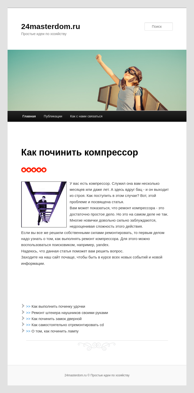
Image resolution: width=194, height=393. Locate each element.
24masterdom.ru (50, 26)
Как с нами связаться (86, 116)
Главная (29, 116)
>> (29, 306)
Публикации (53, 116)
